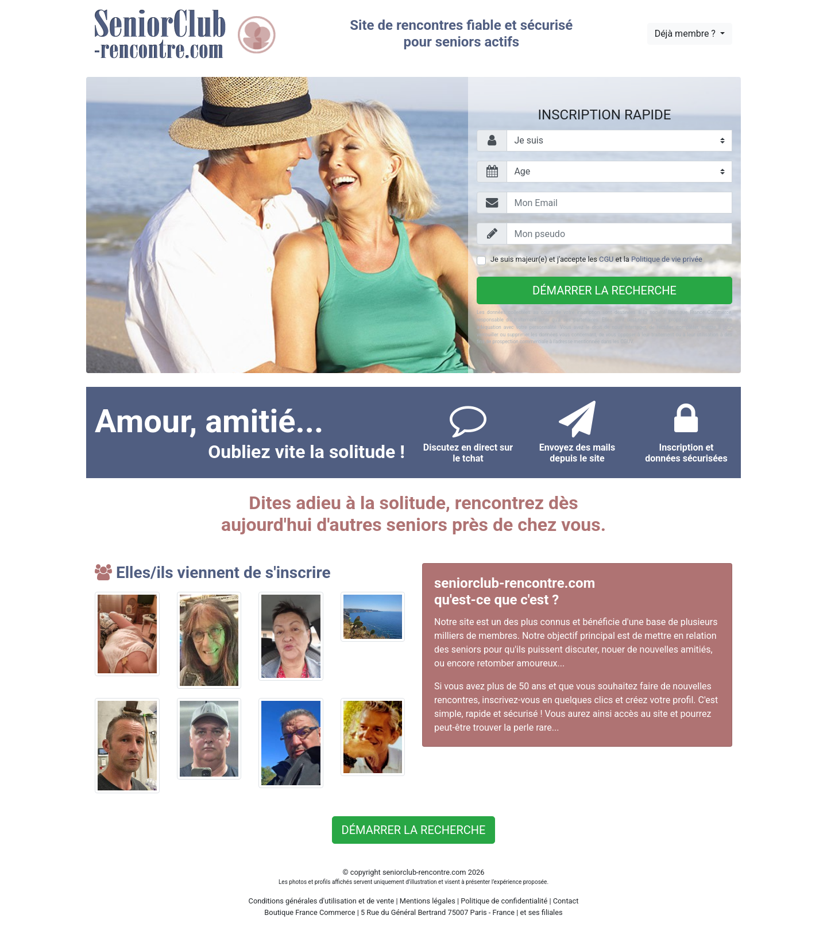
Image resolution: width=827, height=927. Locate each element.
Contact (566, 901)
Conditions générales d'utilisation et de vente (322, 901)
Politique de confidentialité (504, 901)
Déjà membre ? (686, 33)
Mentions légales (427, 901)
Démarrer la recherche (604, 290)
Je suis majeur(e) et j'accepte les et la (596, 259)
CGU (606, 259)
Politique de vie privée (666, 259)
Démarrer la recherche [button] (414, 830)
